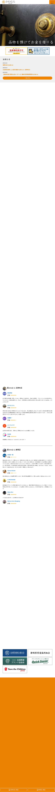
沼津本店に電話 (14, 789)
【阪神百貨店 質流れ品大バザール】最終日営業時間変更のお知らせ (20, 74)
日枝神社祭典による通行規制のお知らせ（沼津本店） (17, 69)
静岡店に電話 (41, 789)
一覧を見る (27, 78)
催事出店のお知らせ (8, 65)
